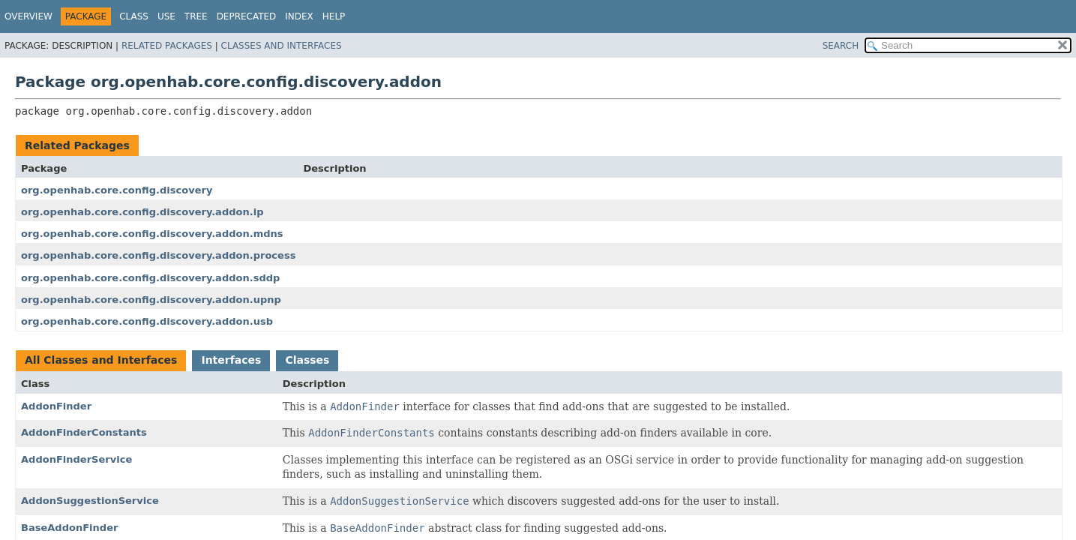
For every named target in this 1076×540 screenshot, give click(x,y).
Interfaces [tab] (231, 360)
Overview (28, 16)
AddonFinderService (76, 459)
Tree (196, 16)
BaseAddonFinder (69, 527)
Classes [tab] (307, 360)
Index (299, 16)
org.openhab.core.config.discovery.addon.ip (142, 212)
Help (334, 16)
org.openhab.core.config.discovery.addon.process (158, 255)
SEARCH (841, 45)
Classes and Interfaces (281, 45)
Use (166, 16)
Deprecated (247, 16)
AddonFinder (56, 406)
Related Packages (166, 45)
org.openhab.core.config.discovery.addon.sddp (150, 278)
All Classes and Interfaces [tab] (101, 360)
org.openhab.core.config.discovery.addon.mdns (152, 233)
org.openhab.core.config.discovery (116, 190)
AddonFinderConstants (84, 432)
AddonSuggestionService (90, 500)
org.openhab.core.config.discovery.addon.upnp (151, 299)
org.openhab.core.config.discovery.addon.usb (147, 321)
